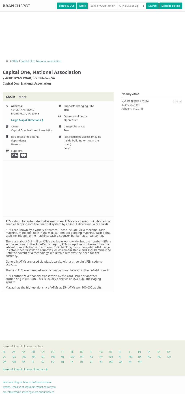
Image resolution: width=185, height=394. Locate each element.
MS (63, 357)
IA (151, 352)
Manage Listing (170, 5)
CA (43, 352)
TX (72, 362)
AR (33, 352)
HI (111, 352)
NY (141, 357)
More (23, 97)
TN (63, 362)
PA (23, 362)
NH (112, 357)
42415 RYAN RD (130, 105)
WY (141, 362)
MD (24, 357)
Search (152, 5)
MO (73, 357)
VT (92, 362)
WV (122, 362)
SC (43, 362)
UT (82, 362)
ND (161, 357)
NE (92, 357)
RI (33, 362)
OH (171, 357)
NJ (121, 357)
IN (141, 352)
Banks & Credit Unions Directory (25, 370)
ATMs (82, 5)
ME (14, 357)
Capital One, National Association (41, 61)
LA (4, 357)
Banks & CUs (66, 5)
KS (160, 352)
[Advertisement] (92, 34)
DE (72, 352)
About (11, 97)
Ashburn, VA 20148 (132, 108)
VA (102, 362)
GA (102, 352)
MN (53, 357)
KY (170, 352)
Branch (16, 5)
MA (34, 357)
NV (102, 357)
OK (4, 362)
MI (43, 357)
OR (14, 362)
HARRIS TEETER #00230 (135, 101)
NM (132, 357)
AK (14, 352)
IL (131, 352)
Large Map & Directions (27, 120)
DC (82, 352)
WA (112, 362)
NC (151, 357)
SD (53, 362)
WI (131, 362)
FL (92, 352)
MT (83, 357)
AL (4, 352)
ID (121, 352)
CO (53, 352)
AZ (23, 352)
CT (62, 352)
